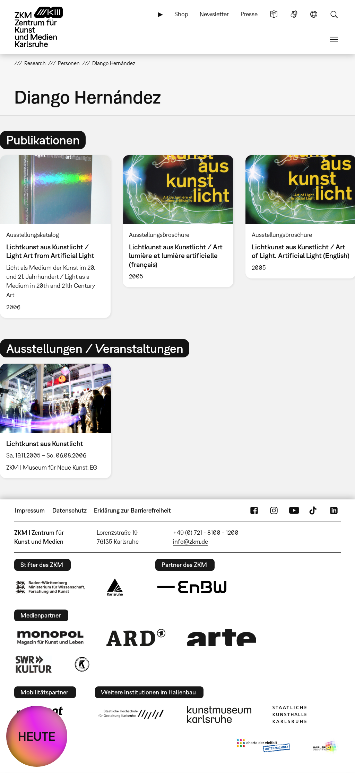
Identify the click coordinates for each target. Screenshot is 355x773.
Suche (334, 14)
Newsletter (214, 14)
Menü (334, 39)
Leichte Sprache (274, 14)
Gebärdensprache (294, 14)
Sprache (314, 14)
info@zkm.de (190, 541)
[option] (177, 221)
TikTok (314, 510)
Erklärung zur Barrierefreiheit (132, 510)
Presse (249, 14)
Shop (181, 14)
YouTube (294, 510)
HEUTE (36, 736)
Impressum (30, 510)
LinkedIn (334, 510)
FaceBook (254, 510)
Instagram (274, 510)
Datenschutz (69, 510)
